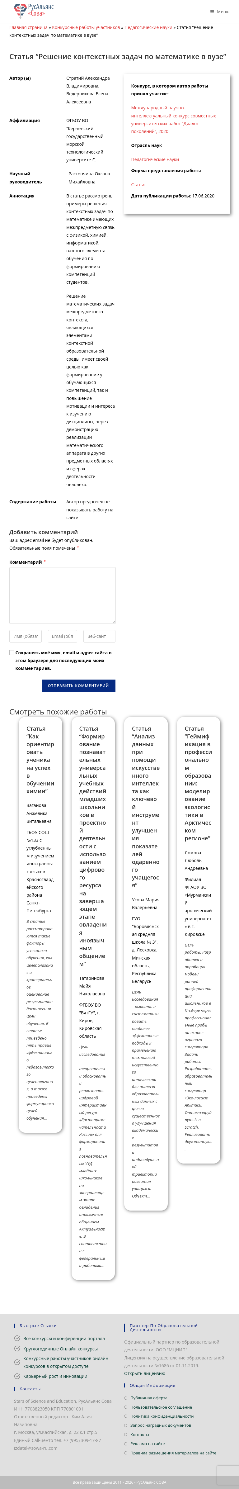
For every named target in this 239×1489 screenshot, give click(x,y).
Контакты (139, 1434)
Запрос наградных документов (160, 1425)
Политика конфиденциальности (162, 1416)
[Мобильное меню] (218, 11)
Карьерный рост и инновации (55, 1376)
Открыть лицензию (144, 1373)
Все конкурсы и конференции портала (64, 1338)
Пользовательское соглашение (161, 1407)
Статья (138, 184)
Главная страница (28, 27)
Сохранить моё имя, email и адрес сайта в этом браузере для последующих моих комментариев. (64, 660)
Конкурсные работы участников (86, 27)
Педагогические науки (148, 27)
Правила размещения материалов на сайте (173, 1453)
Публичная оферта (148, 1398)
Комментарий (27, 562)
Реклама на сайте (147, 1443)
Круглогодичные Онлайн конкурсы (60, 1349)
